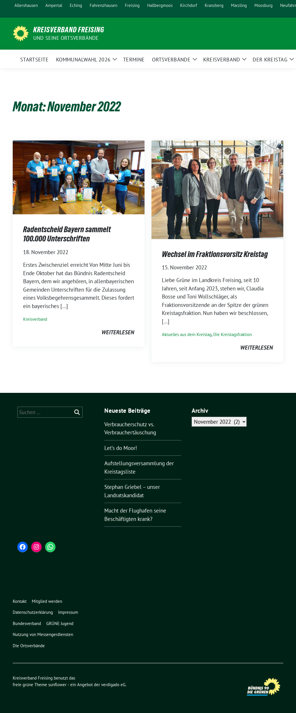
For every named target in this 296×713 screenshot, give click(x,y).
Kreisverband (35, 319)
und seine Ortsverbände (66, 38)
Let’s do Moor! (122, 447)
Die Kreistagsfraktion (232, 334)
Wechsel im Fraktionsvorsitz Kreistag (215, 254)
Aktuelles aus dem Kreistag (187, 334)
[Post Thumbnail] (79, 176)
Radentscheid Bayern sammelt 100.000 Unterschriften (67, 234)
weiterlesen (117, 332)
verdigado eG (113, 684)
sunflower (57, 684)
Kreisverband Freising (68, 29)
